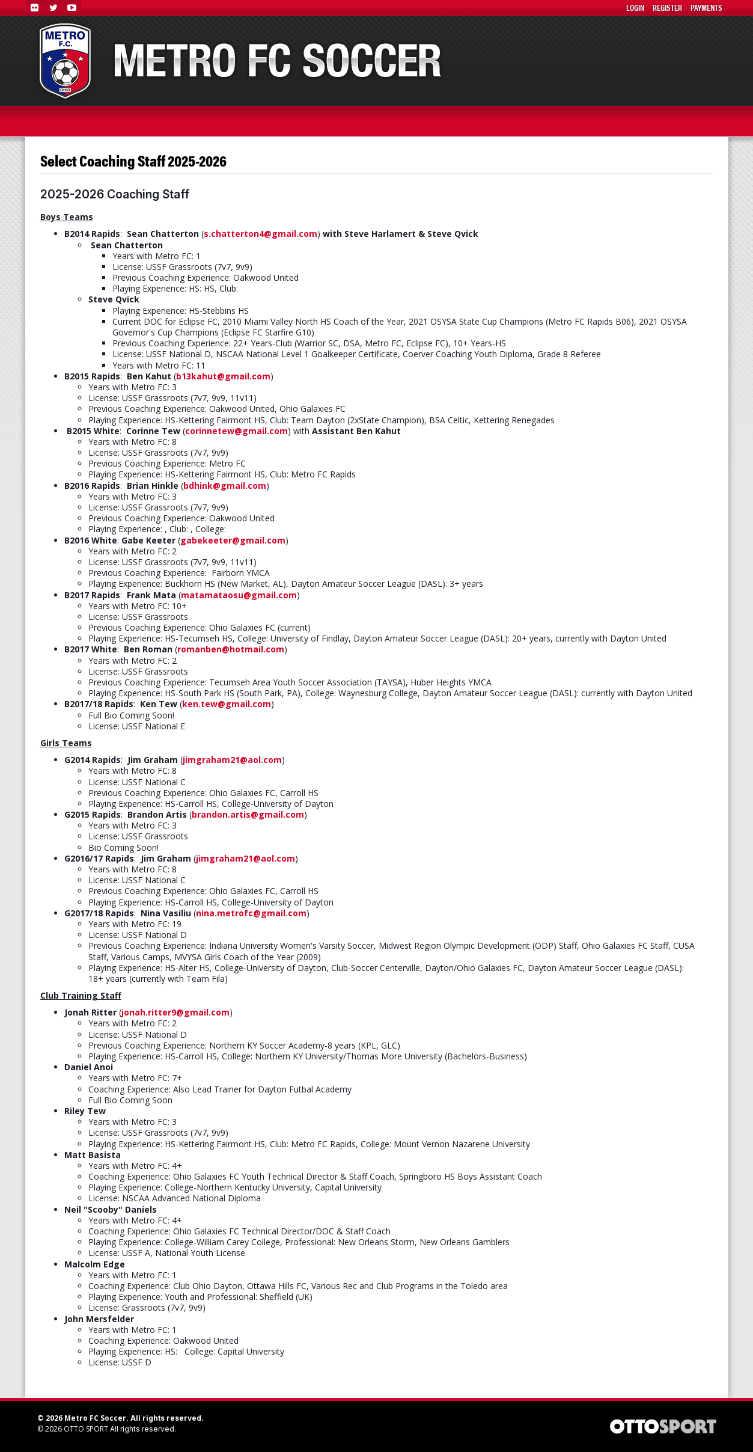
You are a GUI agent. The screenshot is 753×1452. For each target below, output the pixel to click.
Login (635, 7)
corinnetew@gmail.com (236, 431)
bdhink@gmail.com (224, 485)
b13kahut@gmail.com (223, 376)
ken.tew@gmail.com (226, 703)
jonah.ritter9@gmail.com (175, 1012)
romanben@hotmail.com (230, 649)
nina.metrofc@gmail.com (251, 913)
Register (667, 7)
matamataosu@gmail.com (239, 595)
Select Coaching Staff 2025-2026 (133, 161)
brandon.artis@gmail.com (248, 814)
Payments (706, 7)
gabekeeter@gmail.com (232, 540)
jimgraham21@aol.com (232, 759)
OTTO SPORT (86, 1429)
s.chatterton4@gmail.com (260, 233)
